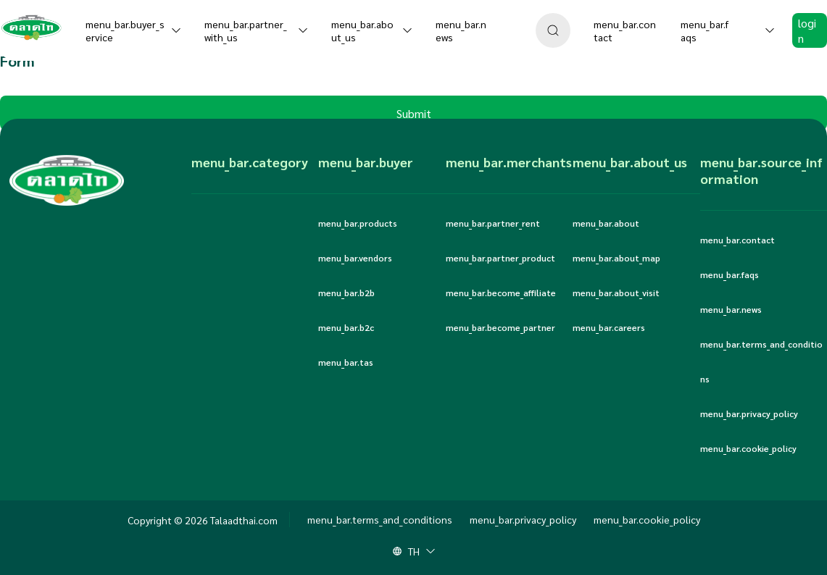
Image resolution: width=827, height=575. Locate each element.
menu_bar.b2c (346, 327)
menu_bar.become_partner (500, 327)
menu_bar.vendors (355, 258)
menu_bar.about (606, 223)
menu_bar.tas (345, 362)
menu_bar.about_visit (616, 292)
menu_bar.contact (737, 239)
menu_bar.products (357, 223)
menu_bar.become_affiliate (501, 292)
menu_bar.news (731, 309)
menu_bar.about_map (616, 258)
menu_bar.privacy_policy (749, 413)
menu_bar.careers (609, 327)
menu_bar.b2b (346, 292)
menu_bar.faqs (729, 274)
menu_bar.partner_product (500, 258)
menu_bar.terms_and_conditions (761, 361)
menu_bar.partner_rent (493, 223)
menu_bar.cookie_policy (748, 448)
